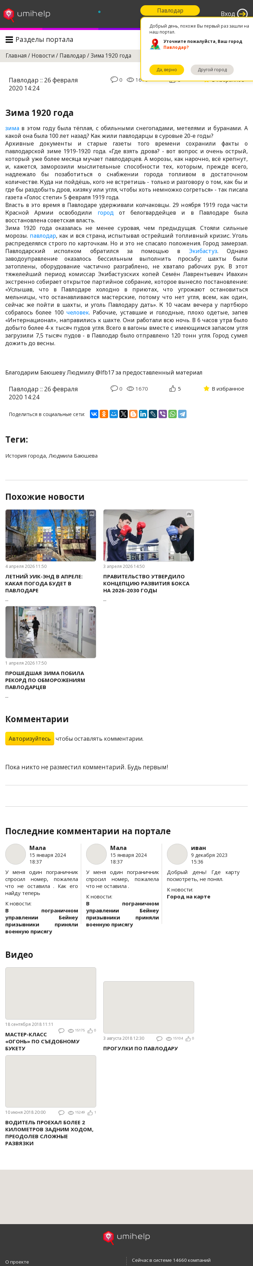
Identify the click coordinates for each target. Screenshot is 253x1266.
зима (12, 128)
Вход (228, 14)
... (50, 587)
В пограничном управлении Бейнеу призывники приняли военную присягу (41, 921)
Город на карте (188, 896)
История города (25, 455)
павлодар (43, 235)
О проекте (17, 1262)
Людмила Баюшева (73, 455)
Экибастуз (203, 251)
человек (77, 312)
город (106, 212)
